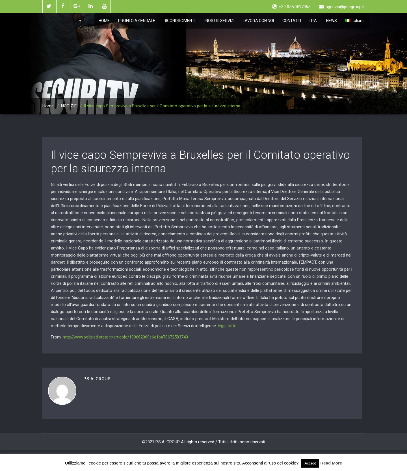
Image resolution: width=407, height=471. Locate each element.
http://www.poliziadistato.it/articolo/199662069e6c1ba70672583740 (125, 337)
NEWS (331, 20)
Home (48, 105)
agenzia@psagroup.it (342, 6)
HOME (104, 20)
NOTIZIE (69, 105)
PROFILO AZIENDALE (136, 20)
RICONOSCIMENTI (179, 20)
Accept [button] (310, 463)
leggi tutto (227, 325)
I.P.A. (313, 20)
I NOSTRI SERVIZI (219, 20)
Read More (331, 463)
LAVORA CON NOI (258, 20)
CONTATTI (291, 20)
